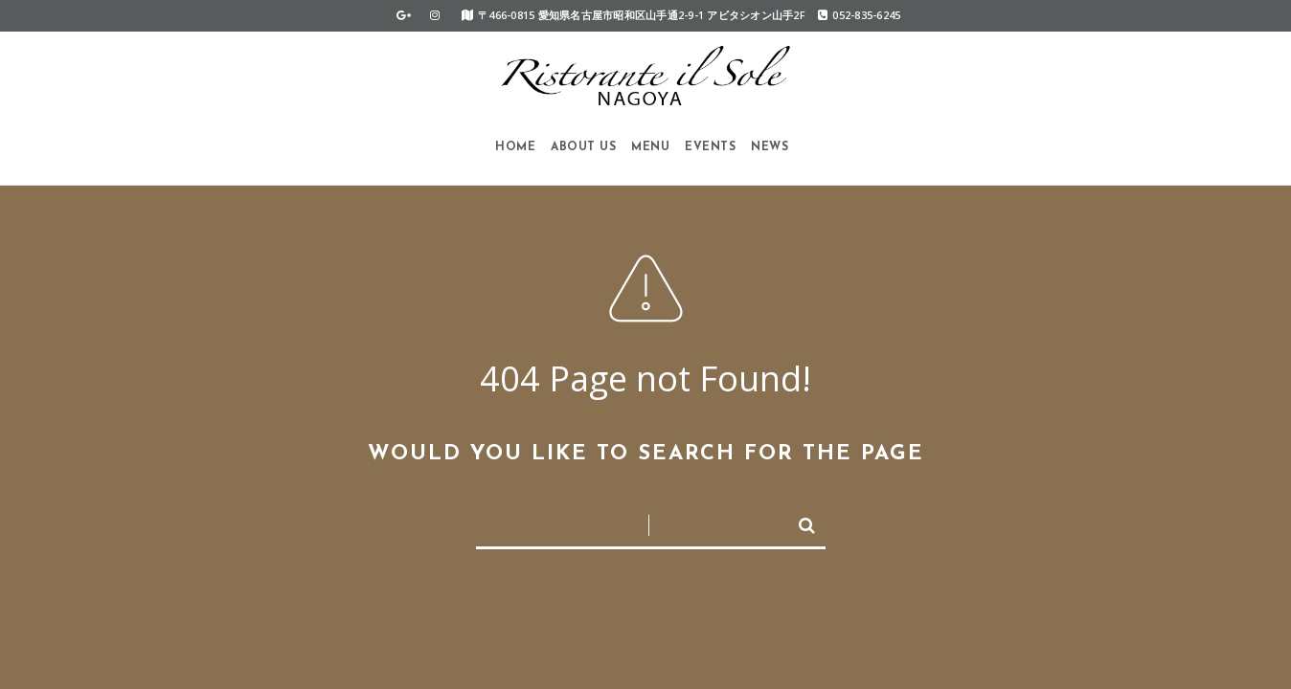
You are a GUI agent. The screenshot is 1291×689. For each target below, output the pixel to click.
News (769, 147)
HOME (515, 147)
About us (583, 147)
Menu (650, 147)
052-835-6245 (859, 15)
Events (710, 147)
